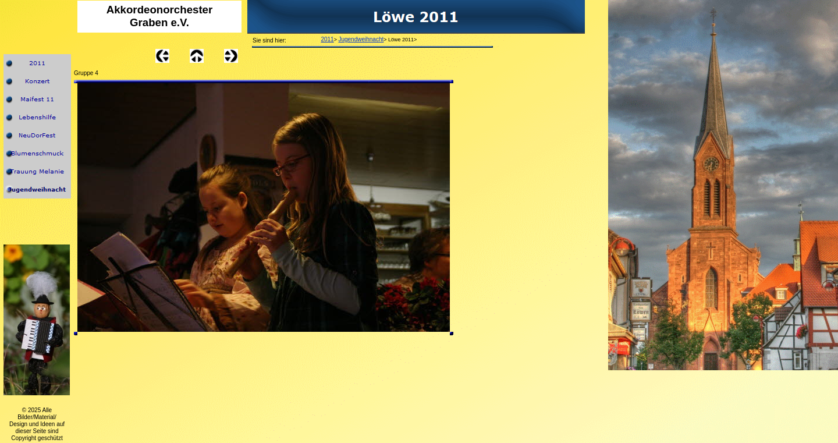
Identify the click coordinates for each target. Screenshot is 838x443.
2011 (327, 39)
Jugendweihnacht (361, 39)
